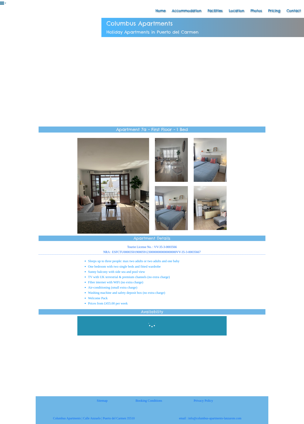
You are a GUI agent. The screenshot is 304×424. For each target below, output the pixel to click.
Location (236, 11)
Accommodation (186, 11)
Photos (256, 11)
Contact (294, 11)
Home (160, 11)
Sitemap (102, 400)
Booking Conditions (149, 400)
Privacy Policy (203, 400)
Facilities (215, 11)
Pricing (274, 11)
